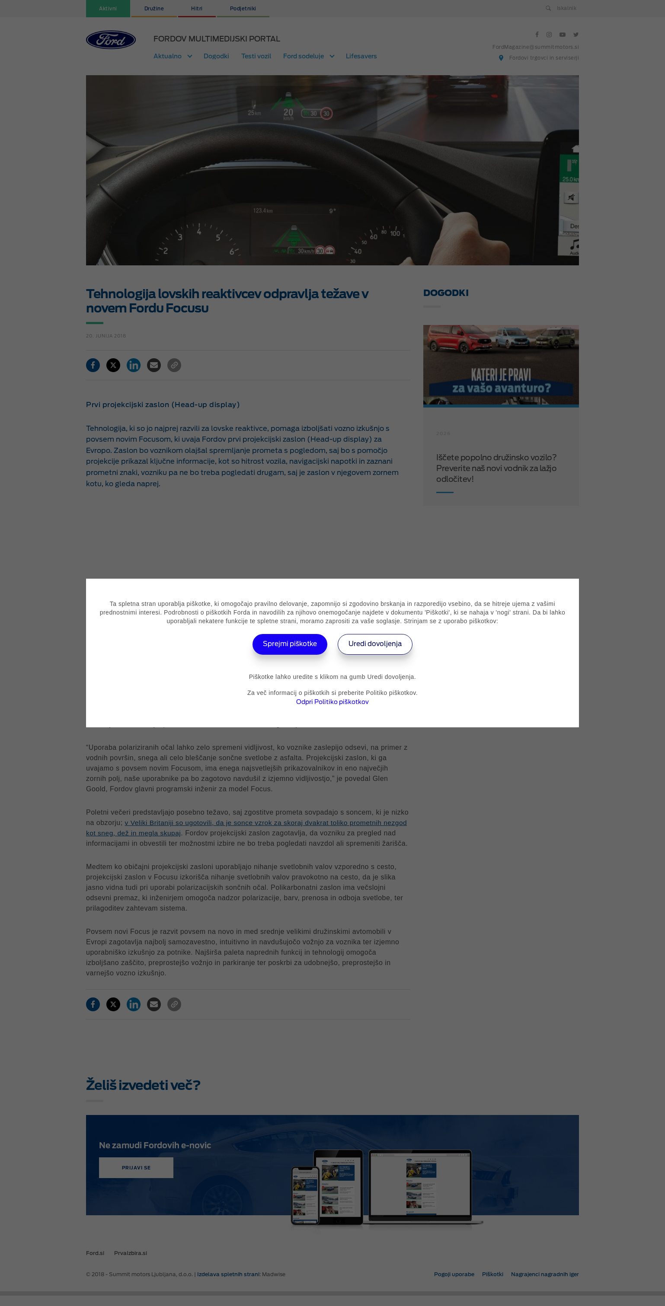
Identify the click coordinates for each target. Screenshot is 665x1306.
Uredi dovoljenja (378, 644)
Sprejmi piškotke (288, 644)
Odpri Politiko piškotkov (332, 701)
